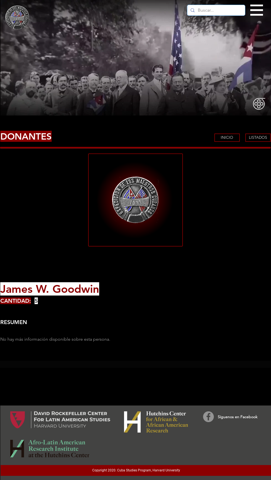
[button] (256, 10)
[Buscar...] (215, 10)
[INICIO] (227, 138)
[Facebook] (208, 416)
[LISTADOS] (258, 138)
